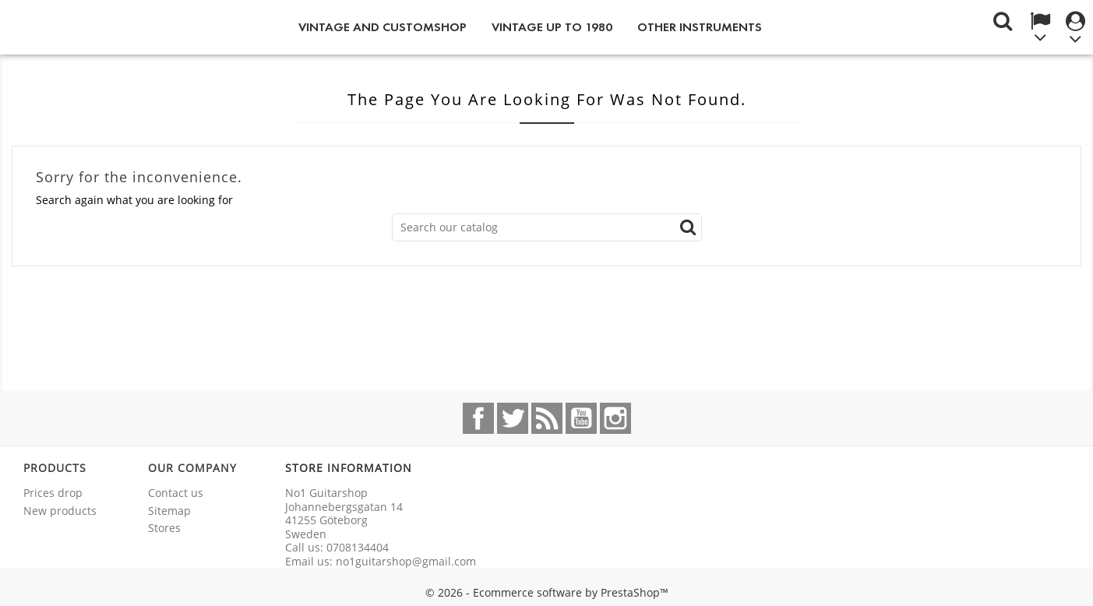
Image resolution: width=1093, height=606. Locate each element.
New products (60, 510)
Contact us (175, 492)
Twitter (512, 418)
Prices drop (53, 492)
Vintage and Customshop (382, 26)
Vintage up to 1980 (552, 26)
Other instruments (699, 26)
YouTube (581, 418)
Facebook (478, 418)
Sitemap (169, 510)
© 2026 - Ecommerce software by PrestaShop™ (546, 592)
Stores (164, 527)
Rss (546, 418)
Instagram (615, 418)
